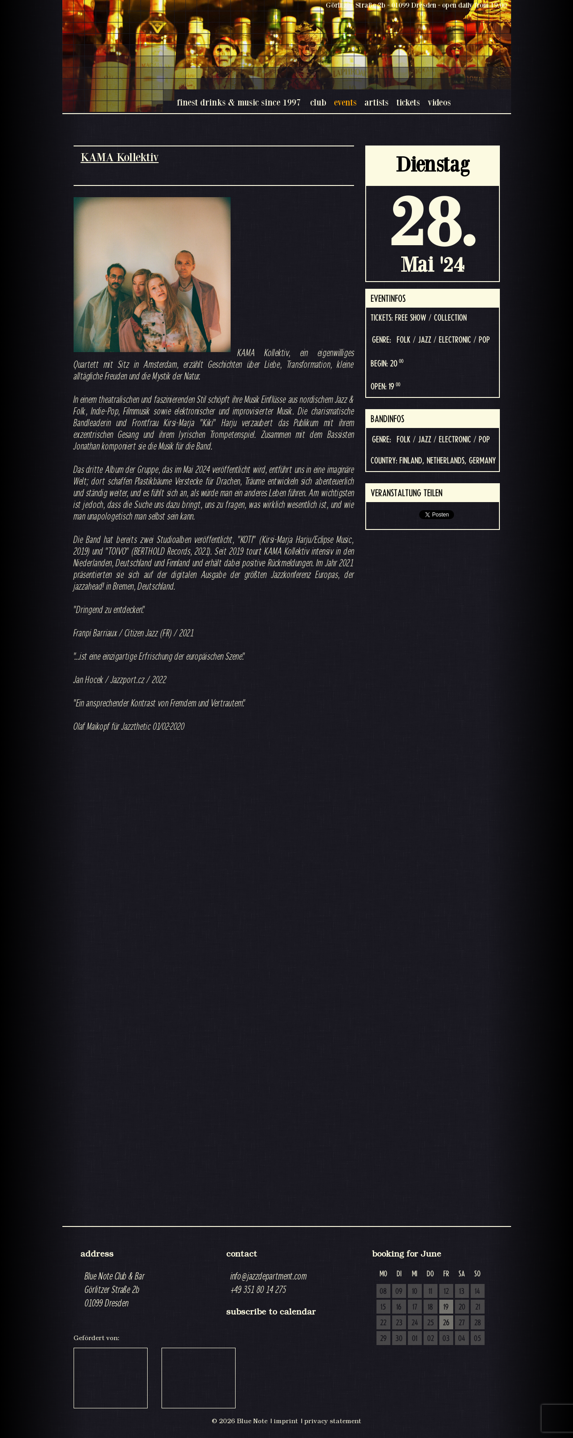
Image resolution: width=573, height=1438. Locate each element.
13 (461, 1292)
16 (399, 1307)
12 (446, 1292)
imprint (286, 1421)
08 (383, 1292)
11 (430, 1292)
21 (477, 1307)
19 (446, 1307)
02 (430, 1339)
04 (461, 1339)
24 (414, 1323)
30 (398, 1339)
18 (430, 1307)
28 (477, 1323)
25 (430, 1323)
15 (383, 1307)
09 (398, 1292)
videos (439, 102)
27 (462, 1323)
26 (446, 1323)
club (318, 102)
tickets (408, 102)
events (345, 102)
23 (399, 1323)
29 (383, 1339)
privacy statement (332, 1421)
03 (446, 1339)
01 (414, 1339)
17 (414, 1307)
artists (376, 102)
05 (477, 1339)
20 (462, 1307)
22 (383, 1323)
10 (414, 1292)
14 (477, 1292)
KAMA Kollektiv (120, 156)
